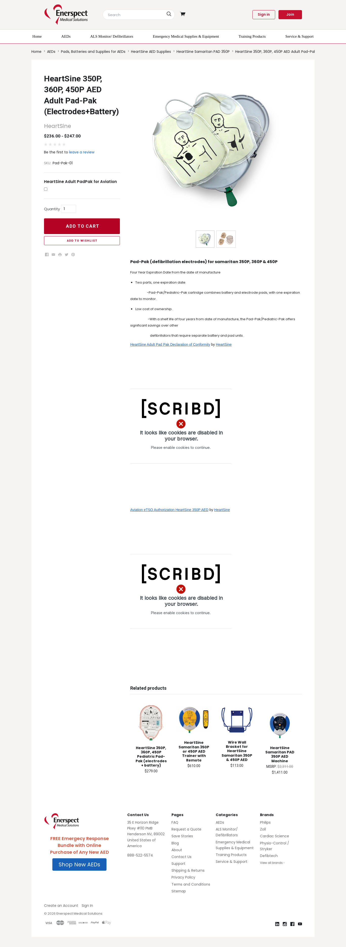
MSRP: (271, 767)
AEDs (220, 822)
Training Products (231, 854)
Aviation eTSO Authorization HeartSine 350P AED (169, 510)
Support (178, 863)
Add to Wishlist (82, 240)
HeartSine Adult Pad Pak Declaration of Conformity (170, 344)
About (176, 849)
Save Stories (182, 836)
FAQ (174, 822)
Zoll (263, 829)
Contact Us (181, 856)
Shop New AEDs (79, 864)
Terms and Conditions (190, 884)
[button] (79, 864)
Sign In (87, 905)
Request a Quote (186, 829)
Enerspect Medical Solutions (79, 913)
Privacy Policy (183, 877)
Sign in (264, 14)
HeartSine (224, 344)
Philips (265, 822)
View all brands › (272, 863)
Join (290, 14)
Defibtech (269, 855)
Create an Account (61, 905)
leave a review (81, 152)
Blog (175, 843)
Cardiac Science (274, 836)
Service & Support (231, 861)
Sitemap (178, 891)
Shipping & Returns (188, 870)
